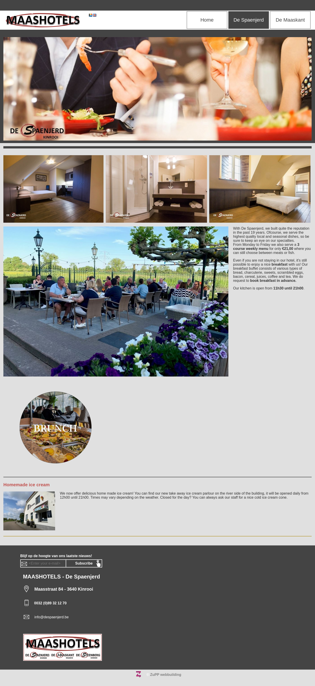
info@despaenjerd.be (51, 617)
